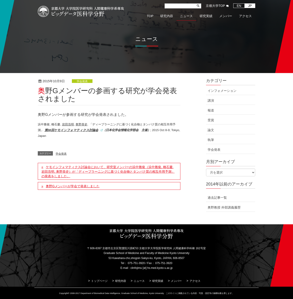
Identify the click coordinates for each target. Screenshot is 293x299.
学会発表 (82, 81)
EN (239, 6)
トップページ (99, 281)
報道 (211, 110)
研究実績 (157, 281)
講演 (211, 100)
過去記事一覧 (217, 197)
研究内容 (120, 281)
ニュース (139, 281)
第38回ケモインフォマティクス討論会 (71, 130)
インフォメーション (222, 91)
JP (250, 6)
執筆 (211, 140)
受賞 (211, 120)
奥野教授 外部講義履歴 (224, 207)
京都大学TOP (215, 6)
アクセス (195, 281)
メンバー (176, 281)
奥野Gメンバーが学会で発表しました (73, 186)
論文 (211, 130)
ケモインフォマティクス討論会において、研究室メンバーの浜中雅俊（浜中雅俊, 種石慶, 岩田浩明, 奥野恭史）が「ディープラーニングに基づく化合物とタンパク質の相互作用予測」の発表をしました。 (108, 171)
